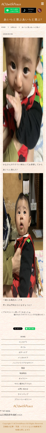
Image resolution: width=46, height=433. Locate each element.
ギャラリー (23, 378)
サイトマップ (23, 394)
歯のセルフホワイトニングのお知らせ (28, 315)
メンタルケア (23, 358)
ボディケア (23, 352)
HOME (3, 27)
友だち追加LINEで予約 (12, 10)
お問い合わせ (23, 389)
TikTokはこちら (29, 10)
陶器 (23, 368)
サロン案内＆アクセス (23, 384)
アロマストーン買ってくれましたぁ (17, 312)
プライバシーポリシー (23, 399)
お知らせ (14, 27)
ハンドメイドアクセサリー (23, 363)
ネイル (23, 347)
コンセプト (23, 342)
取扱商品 (23, 373)
